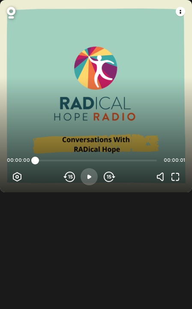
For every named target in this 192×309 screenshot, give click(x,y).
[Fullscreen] (175, 177)
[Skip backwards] (69, 177)
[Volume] (162, 177)
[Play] (89, 176)
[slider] (35, 160)
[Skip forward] (108, 177)
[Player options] (17, 177)
